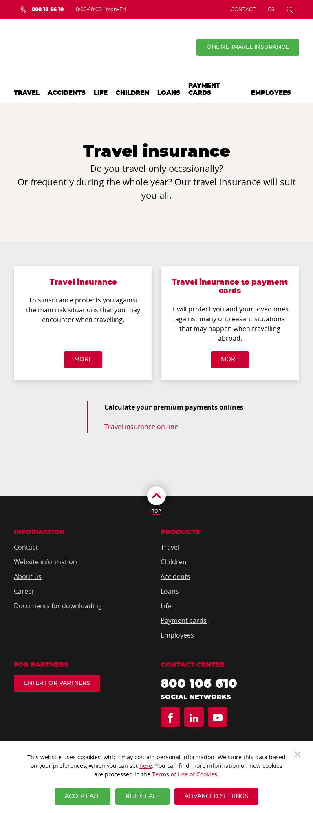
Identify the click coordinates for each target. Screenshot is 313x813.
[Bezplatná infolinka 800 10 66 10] (42, 9)
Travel (27, 93)
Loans (168, 93)
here (145, 765)
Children (132, 93)
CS (271, 9)
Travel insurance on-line (141, 426)
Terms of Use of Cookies (184, 774)
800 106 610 (199, 684)
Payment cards (204, 89)
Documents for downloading (58, 605)
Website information (45, 561)
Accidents (67, 93)
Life (101, 93)
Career (24, 591)
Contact (243, 9)
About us (28, 576)
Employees (271, 93)
